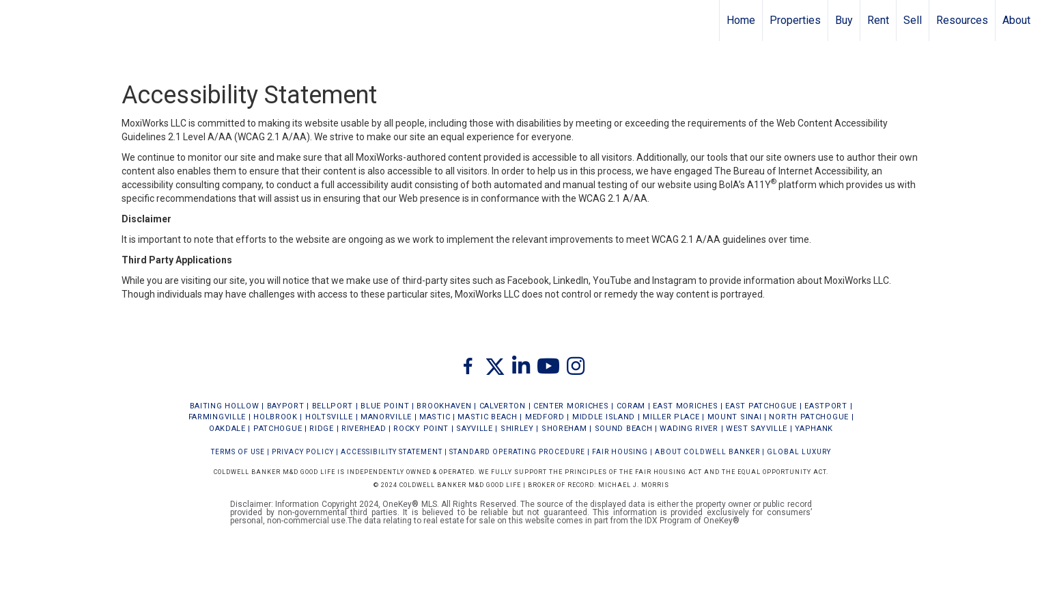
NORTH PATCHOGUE (809, 417)
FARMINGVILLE (217, 417)
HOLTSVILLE (329, 417)
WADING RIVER (689, 428)
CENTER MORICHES (571, 406)
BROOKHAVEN (444, 406)
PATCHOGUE (277, 428)
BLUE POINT (385, 406)
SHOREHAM (564, 428)
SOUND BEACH (624, 428)
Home (741, 20)
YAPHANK (814, 428)
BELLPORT (333, 406)
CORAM (631, 406)
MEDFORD (545, 417)
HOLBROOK (275, 417)
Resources (962, 20)
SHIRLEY (517, 428)
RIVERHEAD (363, 428)
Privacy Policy (303, 452)
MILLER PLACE (671, 417)
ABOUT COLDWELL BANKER (707, 452)
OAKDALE (227, 428)
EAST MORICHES (685, 406)
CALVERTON (502, 406)
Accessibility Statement (391, 452)
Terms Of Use (238, 452)
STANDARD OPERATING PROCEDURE (517, 452)
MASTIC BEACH (487, 417)
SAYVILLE (474, 428)
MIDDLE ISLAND (603, 417)
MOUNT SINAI (734, 417)
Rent (878, 20)
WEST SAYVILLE (756, 428)
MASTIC (434, 417)
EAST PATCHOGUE (761, 406)
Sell (912, 20)
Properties (795, 20)
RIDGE (321, 428)
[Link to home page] (17, 20)
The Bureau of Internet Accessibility (790, 171)
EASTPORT (825, 406)
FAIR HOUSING (620, 452)
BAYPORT (286, 406)
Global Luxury (799, 452)
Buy (844, 20)
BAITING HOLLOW (224, 406)
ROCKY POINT (421, 428)
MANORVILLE (386, 417)
